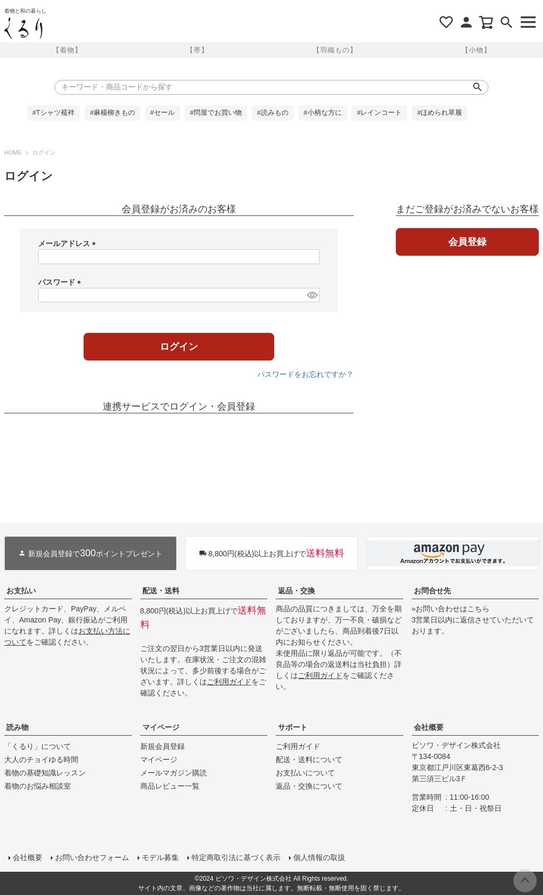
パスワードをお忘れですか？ (305, 374)
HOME (13, 152)
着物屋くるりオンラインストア (23, 28)
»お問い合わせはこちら (451, 608)
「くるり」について (37, 746)
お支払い (21, 590)
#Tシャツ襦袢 (53, 112)
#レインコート (379, 112)
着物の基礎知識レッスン (45, 773)
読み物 (17, 727)
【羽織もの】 (335, 50)
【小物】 (476, 50)
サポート (292, 727)
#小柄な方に (323, 112)
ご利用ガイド (229, 681)
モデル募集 (160, 857)
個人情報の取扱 (319, 857)
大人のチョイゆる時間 (41, 759)
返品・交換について (309, 786)
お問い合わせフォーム (92, 857)
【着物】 (67, 50)
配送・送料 (160, 590)
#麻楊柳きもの (112, 112)
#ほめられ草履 (439, 112)
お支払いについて (305, 773)
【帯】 (197, 50)
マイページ (160, 727)
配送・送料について (309, 759)
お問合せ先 (432, 590)
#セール (162, 112)
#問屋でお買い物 (216, 112)
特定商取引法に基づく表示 (236, 857)
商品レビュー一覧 (170, 786)
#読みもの (272, 112)
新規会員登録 (162, 746)
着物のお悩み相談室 (37, 786)
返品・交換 (296, 590)
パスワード (61, 282)
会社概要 (429, 727)
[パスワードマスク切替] (311, 295)
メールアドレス (68, 243)
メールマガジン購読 (173, 773)
